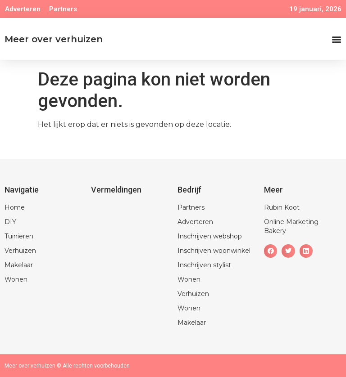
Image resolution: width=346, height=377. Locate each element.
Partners (63, 9)
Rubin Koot (282, 207)
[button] (336, 38)
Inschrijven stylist (204, 265)
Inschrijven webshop (210, 236)
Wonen (16, 279)
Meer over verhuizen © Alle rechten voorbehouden (67, 366)
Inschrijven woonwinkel (214, 251)
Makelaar (19, 265)
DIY (10, 222)
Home (15, 207)
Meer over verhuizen (54, 39)
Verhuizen (20, 251)
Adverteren (23, 9)
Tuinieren (19, 236)
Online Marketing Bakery (291, 226)
